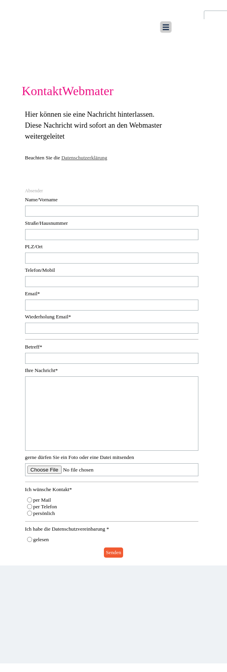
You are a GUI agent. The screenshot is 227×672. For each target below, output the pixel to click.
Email (32, 293)
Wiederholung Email (48, 317)
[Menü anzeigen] (166, 27)
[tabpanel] (113, 140)
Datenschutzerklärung (84, 158)
